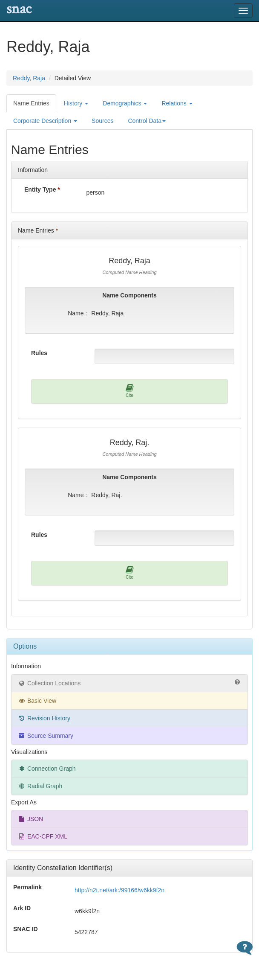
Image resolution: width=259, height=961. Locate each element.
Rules (39, 352)
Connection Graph (47, 768)
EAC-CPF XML (42, 836)
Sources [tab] (102, 120)
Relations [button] (176, 103)
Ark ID (22, 908)
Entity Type (42, 189)
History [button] (76, 103)
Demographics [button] (125, 103)
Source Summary (45, 735)
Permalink (27, 887)
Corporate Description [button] (45, 120)
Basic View (37, 700)
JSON (30, 818)
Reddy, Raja (29, 78)
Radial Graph (40, 786)
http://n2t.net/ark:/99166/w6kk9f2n (119, 890)
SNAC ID (25, 929)
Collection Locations (129, 683)
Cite (130, 391)
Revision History (44, 718)
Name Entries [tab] (31, 103)
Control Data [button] (147, 120)
